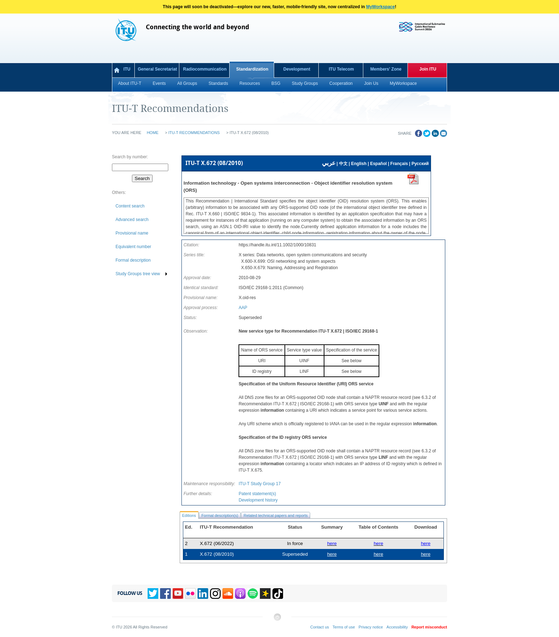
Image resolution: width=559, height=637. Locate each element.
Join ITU (427, 69)
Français (399, 163)
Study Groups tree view (138, 273)
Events (159, 83)
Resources (250, 83)
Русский (420, 163)
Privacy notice (371, 627)
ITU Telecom (341, 69)
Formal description (133, 260)
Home (153, 132)
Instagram (215, 593)
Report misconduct (429, 627)
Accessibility (397, 627)
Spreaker (265, 593)
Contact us (319, 627)
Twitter (153, 593)
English (358, 163)
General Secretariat (157, 69)
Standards (218, 83)
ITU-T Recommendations (194, 132)
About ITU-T (129, 83)
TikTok (277, 593)
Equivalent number (133, 246)
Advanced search (132, 219)
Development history (258, 500)
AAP (243, 307)
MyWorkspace (380, 6)
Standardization (252, 69)
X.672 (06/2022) (217, 543)
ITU (126, 69)
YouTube (178, 593)
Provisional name (132, 233)
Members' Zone (386, 69)
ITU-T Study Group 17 (260, 483)
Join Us (371, 83)
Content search (130, 206)
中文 (343, 163)
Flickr (190, 593)
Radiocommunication (204, 69)
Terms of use (344, 627)
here (426, 543)
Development (296, 69)
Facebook (165, 593)
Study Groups (305, 83)
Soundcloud (227, 593)
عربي (328, 163)
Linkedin (203, 593)
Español (378, 163)
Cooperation (341, 83)
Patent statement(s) (257, 493)
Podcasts (240, 593)
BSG (275, 83)
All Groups (187, 83)
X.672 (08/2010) (217, 554)
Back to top (277, 619)
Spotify (252, 593)
